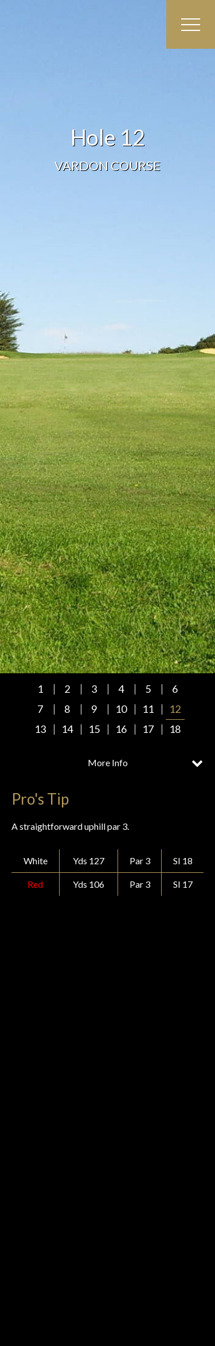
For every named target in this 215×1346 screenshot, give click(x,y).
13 (40, 729)
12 (175, 709)
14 (67, 729)
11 (148, 709)
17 (148, 729)
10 (121, 709)
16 (121, 729)
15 (94, 729)
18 (175, 729)
